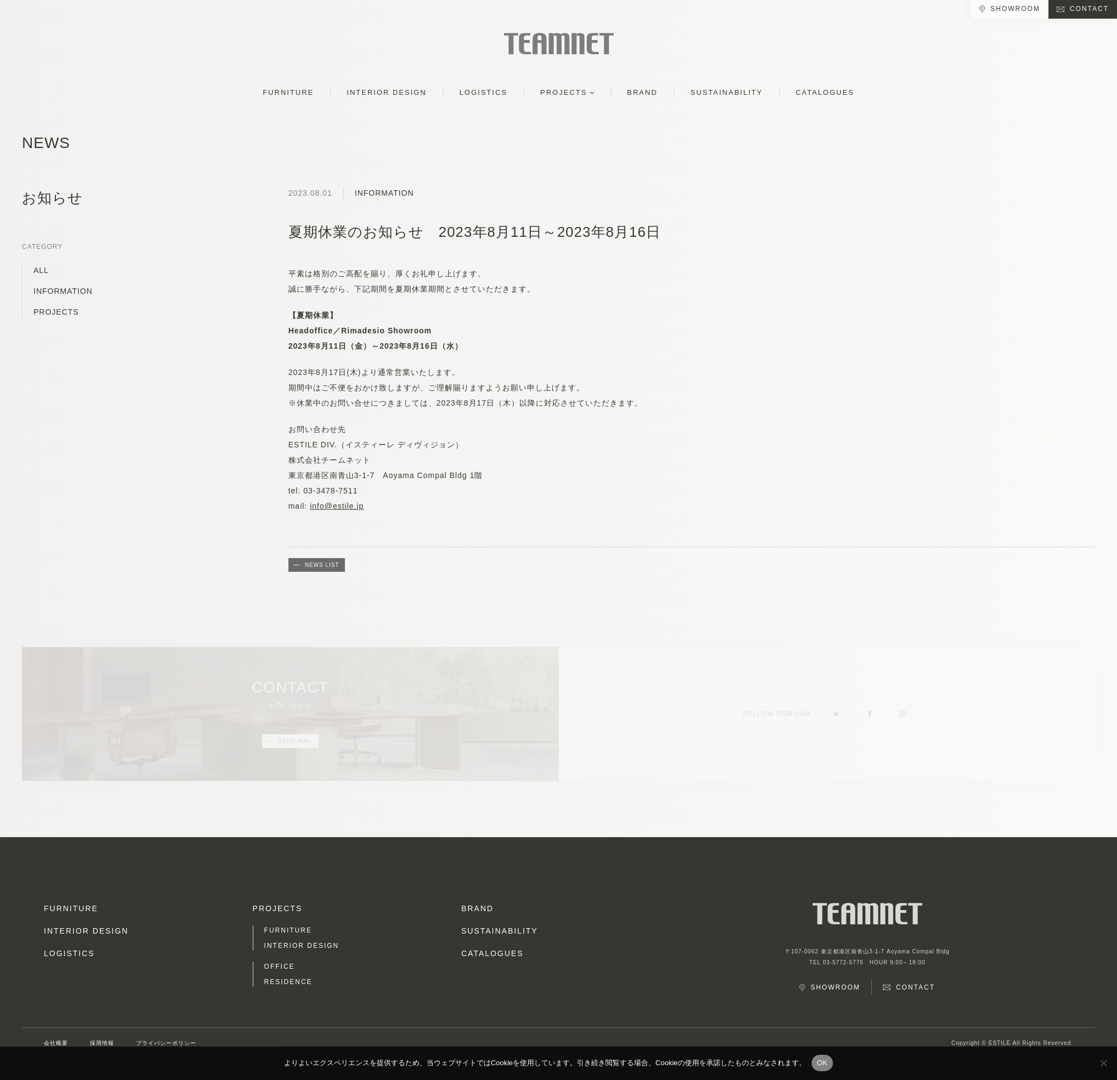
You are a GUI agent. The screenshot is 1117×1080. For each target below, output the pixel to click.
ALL (41, 270)
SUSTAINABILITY (726, 92)
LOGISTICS (483, 92)
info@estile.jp (337, 506)
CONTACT (1089, 9)
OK (822, 1063)
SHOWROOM (1015, 9)
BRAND (642, 92)
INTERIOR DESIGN (387, 92)
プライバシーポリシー (166, 1043)
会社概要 (56, 1043)
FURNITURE (288, 92)
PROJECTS (563, 92)
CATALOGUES (825, 92)
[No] (1103, 1063)
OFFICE (279, 966)
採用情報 (102, 1043)
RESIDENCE (288, 982)
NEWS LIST (322, 565)
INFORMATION (63, 291)
